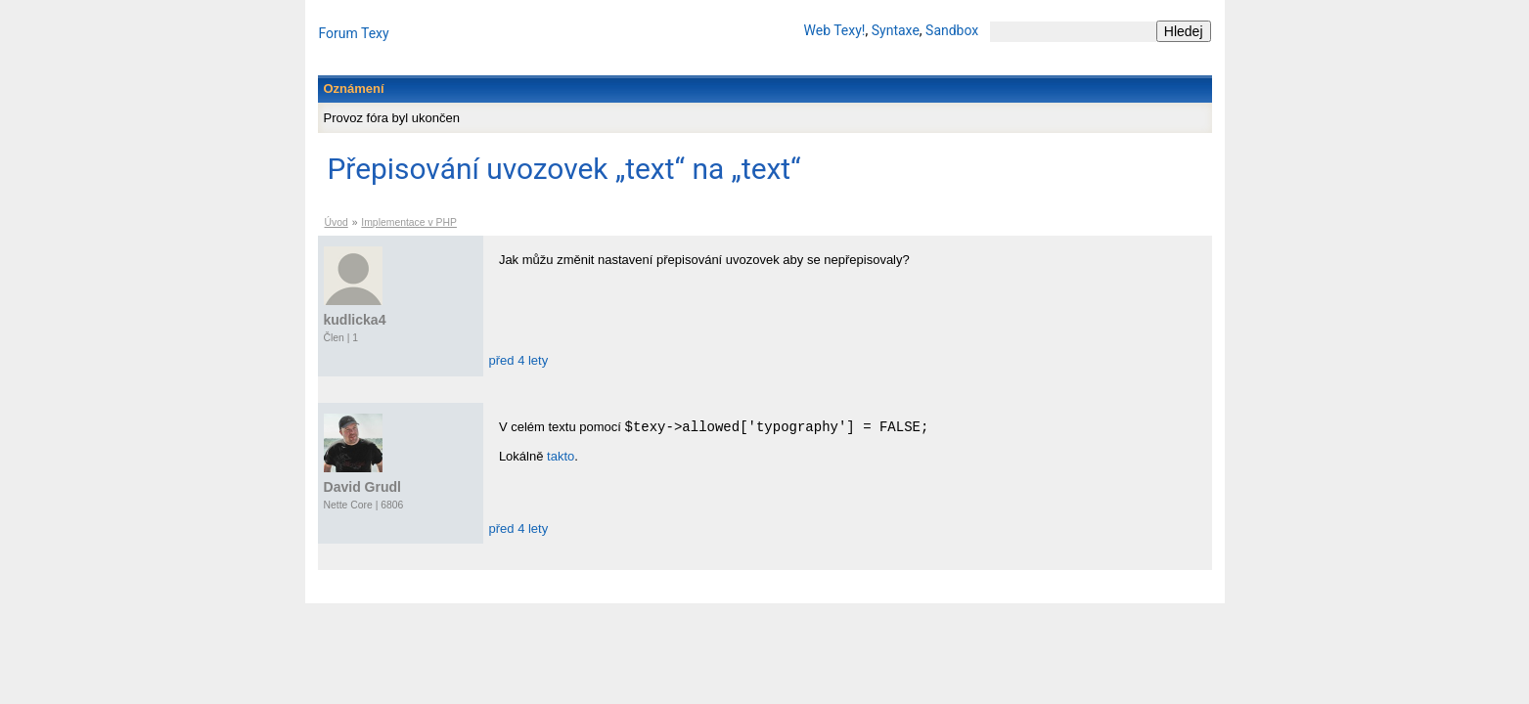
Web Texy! (835, 30)
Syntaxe (896, 30)
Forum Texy (354, 33)
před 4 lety (519, 360)
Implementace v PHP (409, 222)
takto (560, 456)
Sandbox (951, 30)
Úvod (336, 222)
